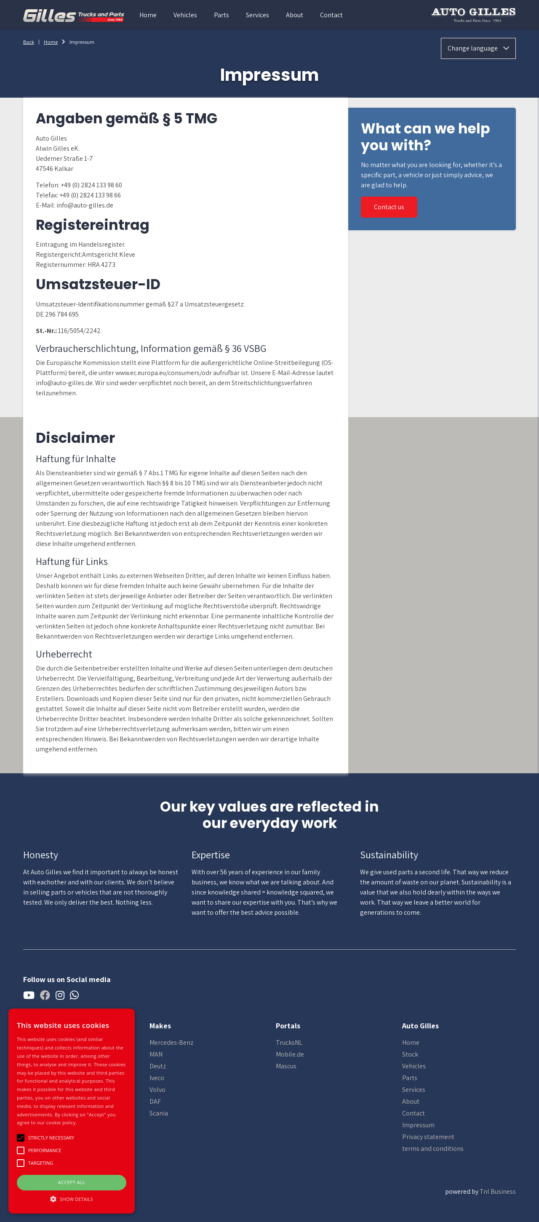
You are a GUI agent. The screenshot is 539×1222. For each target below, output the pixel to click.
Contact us (389, 206)
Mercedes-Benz (171, 1042)
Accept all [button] (71, 1182)
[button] (71, 1199)
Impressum (418, 1125)
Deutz (157, 1066)
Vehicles (185, 15)
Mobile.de (290, 1054)
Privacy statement (428, 1136)
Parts (221, 15)
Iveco (156, 1077)
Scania (158, 1113)
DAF (155, 1101)
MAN (156, 1054)
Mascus (286, 1066)
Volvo (157, 1089)
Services (257, 15)
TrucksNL (289, 1042)
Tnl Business (498, 1191)
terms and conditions (433, 1148)
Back (28, 41)
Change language (478, 48)
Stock (410, 1054)
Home (148, 15)
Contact (331, 15)
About (294, 15)
